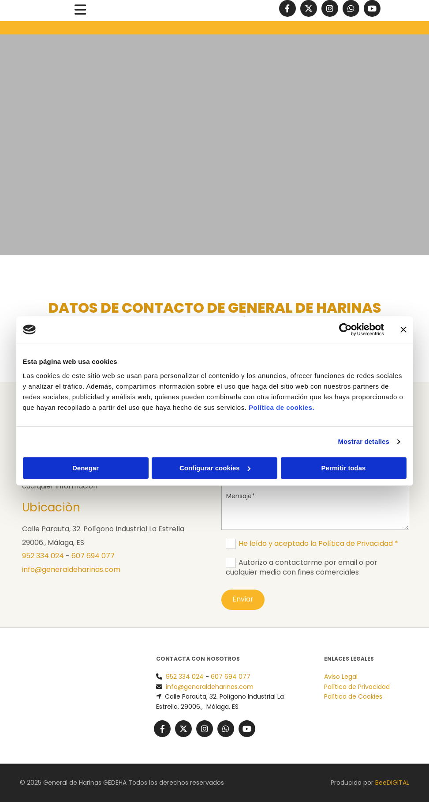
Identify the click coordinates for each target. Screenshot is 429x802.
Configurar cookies (214, 468)
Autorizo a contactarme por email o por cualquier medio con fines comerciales (301, 567)
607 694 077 (93, 556)
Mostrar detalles (363, 441)
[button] (80, 10)
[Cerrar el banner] (403, 329)
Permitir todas (343, 468)
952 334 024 (43, 556)
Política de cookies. (281, 407)
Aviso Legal (341, 676)
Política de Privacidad (357, 686)
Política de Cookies (353, 696)
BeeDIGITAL (392, 782)
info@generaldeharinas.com (71, 569)
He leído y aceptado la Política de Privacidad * (318, 543)
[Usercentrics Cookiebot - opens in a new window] (345, 329)
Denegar (85, 468)
